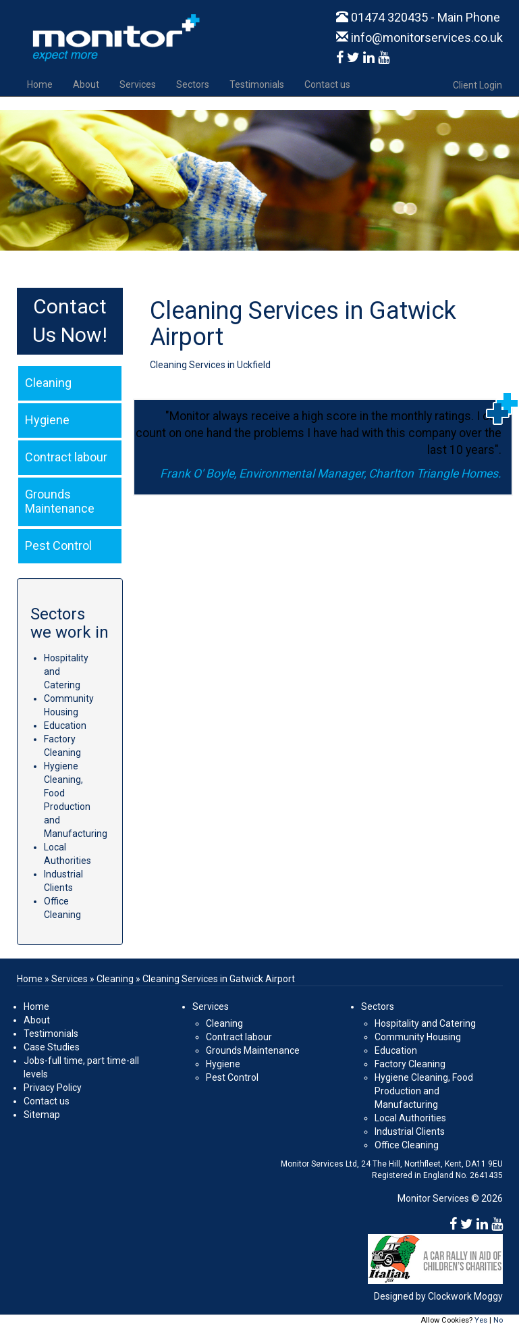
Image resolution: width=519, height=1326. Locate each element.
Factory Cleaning (410, 1064)
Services (137, 84)
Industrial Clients (410, 1131)
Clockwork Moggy (465, 1296)
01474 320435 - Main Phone (418, 17)
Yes (480, 1320)
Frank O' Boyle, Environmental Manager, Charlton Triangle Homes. (330, 473)
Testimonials (256, 84)
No (498, 1320)
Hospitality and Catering (425, 1023)
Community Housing (418, 1036)
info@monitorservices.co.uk (419, 37)
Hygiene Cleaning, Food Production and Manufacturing (424, 1091)
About (86, 84)
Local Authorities (410, 1118)
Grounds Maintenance (253, 1050)
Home (40, 84)
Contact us (327, 84)
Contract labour (239, 1036)
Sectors (192, 84)
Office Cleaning (407, 1145)
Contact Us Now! (71, 321)
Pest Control (232, 1077)
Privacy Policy (53, 1087)
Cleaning (115, 978)
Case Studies (52, 1047)
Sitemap (42, 1114)
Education (65, 725)
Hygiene (223, 1064)
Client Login (477, 85)
